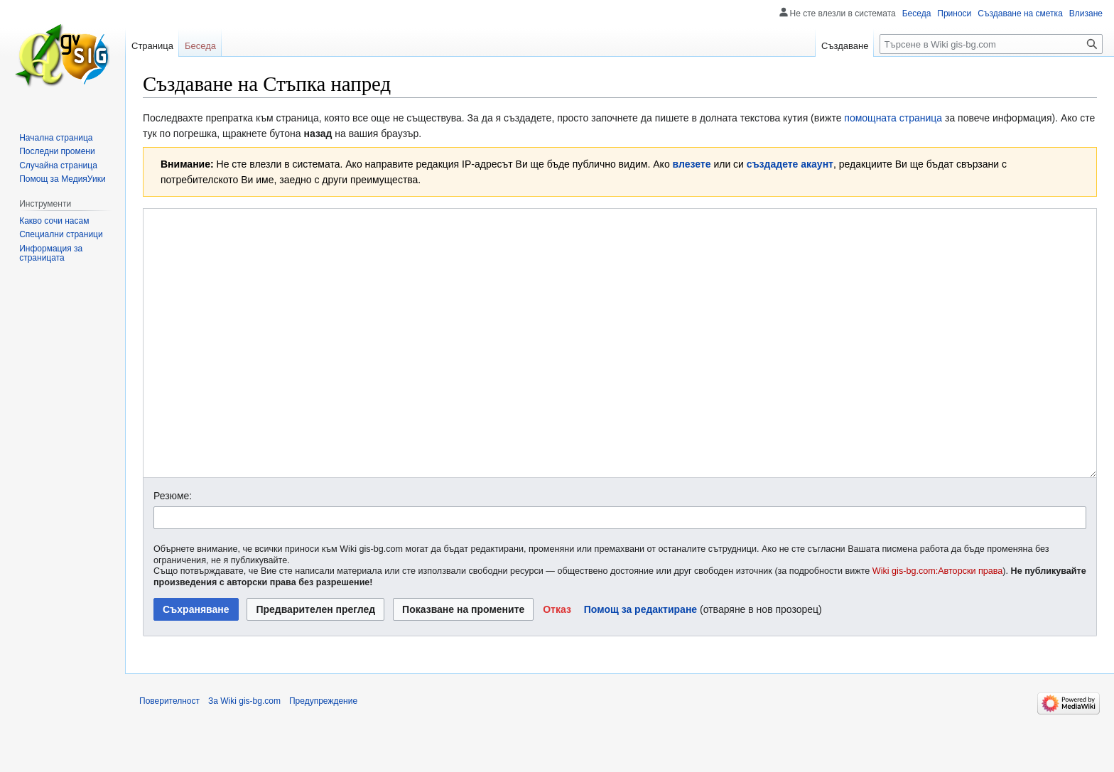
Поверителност (169, 754)
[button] (557, 662)
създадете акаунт (790, 164)
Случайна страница (58, 165)
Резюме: (172, 549)
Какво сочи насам (54, 221)
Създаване (844, 45)
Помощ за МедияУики (62, 179)
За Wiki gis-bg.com (244, 754)
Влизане (1086, 13)
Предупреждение (323, 754)
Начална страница (55, 138)
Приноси (954, 13)
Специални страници (61, 234)
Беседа (916, 13)
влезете (692, 164)
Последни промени (56, 151)
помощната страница (893, 118)
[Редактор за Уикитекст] (620, 369)
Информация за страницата (50, 253)
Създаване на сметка (1020, 13)
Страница (152, 45)
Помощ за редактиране (640, 662)
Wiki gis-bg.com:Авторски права (937, 624)
